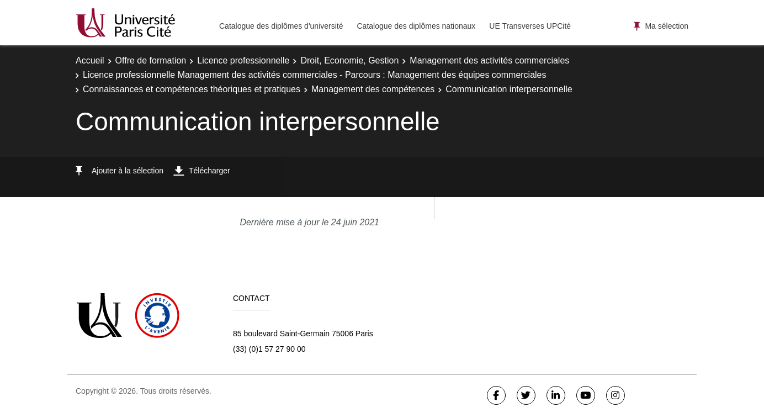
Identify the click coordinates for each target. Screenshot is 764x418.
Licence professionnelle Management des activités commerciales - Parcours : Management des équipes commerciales (315, 75)
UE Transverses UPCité (530, 26)
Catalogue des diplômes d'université (281, 26)
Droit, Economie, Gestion (349, 60)
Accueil (90, 60)
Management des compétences (372, 89)
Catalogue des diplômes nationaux (416, 26)
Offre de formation (151, 60)
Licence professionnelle (243, 60)
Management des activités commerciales (489, 60)
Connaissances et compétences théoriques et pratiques (191, 89)
